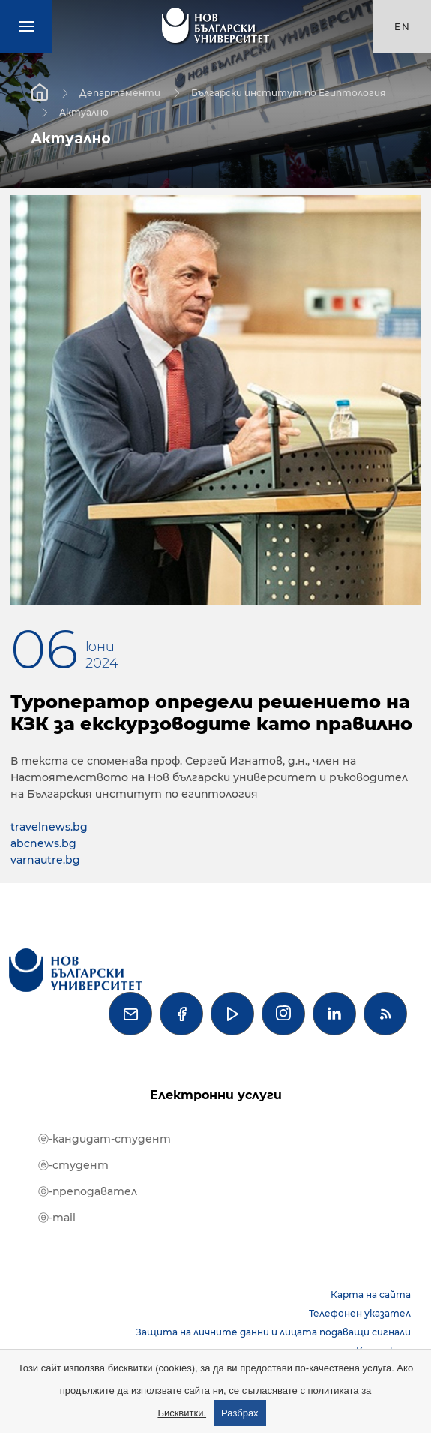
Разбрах (240, 1413)
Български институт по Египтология (288, 92)
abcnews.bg (43, 843)
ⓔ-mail (57, 1217)
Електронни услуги (216, 1095)
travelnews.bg (49, 827)
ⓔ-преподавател (87, 1191)
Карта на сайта (371, 1294)
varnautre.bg (45, 860)
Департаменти (119, 92)
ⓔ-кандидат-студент (104, 1139)
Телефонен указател (360, 1313)
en (402, 26)
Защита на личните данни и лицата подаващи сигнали (273, 1332)
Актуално (84, 111)
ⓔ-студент (73, 1165)
